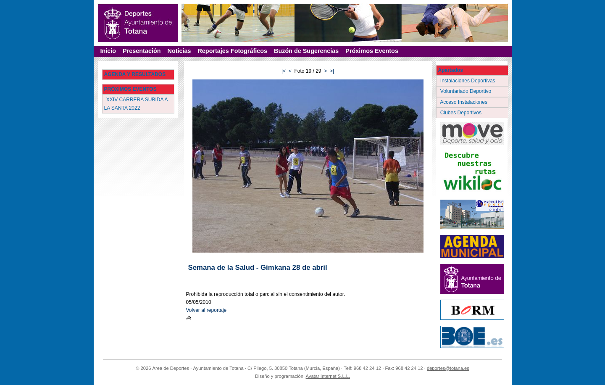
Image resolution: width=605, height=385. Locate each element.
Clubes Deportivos (461, 113)
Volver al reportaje (206, 310)
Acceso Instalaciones (464, 102)
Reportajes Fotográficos (232, 50)
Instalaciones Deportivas (468, 81)
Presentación (141, 50)
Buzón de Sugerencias (306, 50)
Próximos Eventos (371, 50)
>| (332, 71)
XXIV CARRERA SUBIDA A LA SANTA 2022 (136, 104)
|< (283, 71)
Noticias (179, 50)
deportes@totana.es (448, 368)
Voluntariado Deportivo (466, 91)
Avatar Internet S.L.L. (328, 376)
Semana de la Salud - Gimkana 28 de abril (257, 268)
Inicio (108, 50)
